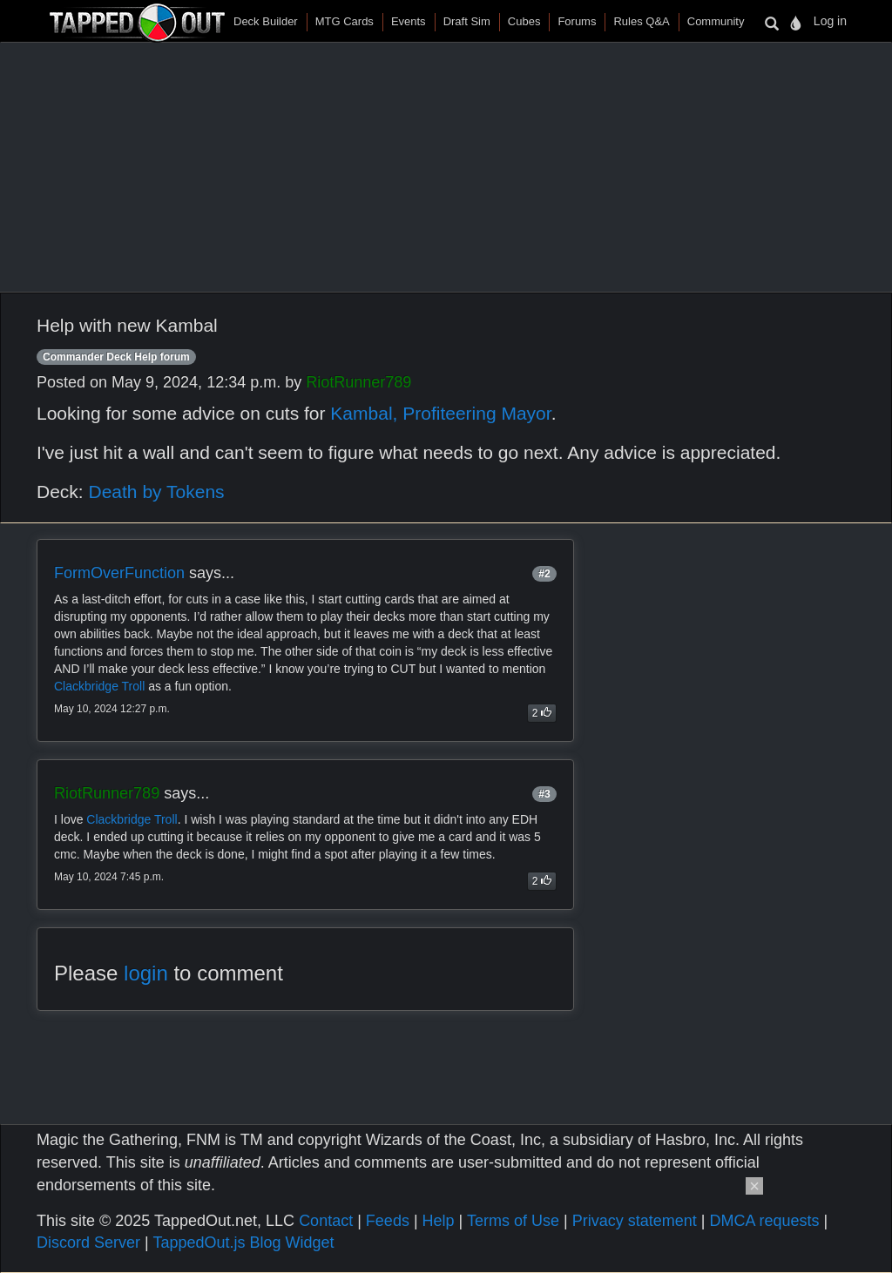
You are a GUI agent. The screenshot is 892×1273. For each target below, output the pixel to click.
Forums (577, 21)
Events (408, 21)
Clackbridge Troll (99, 686)
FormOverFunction (119, 573)
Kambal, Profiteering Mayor (440, 413)
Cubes (524, 21)
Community (716, 21)
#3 (544, 794)
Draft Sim (466, 21)
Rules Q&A (641, 21)
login (146, 973)
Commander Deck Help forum (116, 357)
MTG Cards (344, 21)
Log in (830, 21)
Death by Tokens (157, 492)
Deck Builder (265, 21)
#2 (544, 574)
